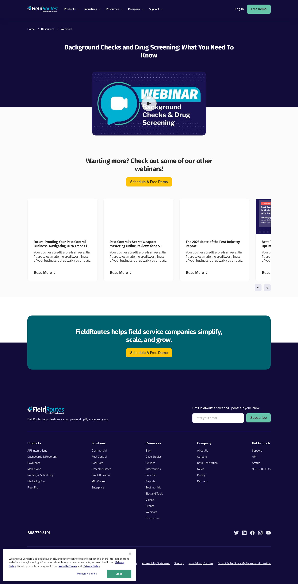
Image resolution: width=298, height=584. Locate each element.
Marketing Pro (36, 481)
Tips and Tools (154, 493)
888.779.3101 (39, 532)
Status (256, 462)
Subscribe (258, 418)
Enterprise (98, 487)
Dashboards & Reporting (42, 456)
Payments (33, 462)
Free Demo (258, 9)
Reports (150, 481)
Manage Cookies (87, 573)
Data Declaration (207, 462)
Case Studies (154, 456)
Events (150, 506)
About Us (202, 450)
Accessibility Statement (156, 563)
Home (31, 29)
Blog (148, 450)
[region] (69, 565)
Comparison (153, 518)
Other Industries (101, 469)
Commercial (99, 450)
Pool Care (97, 462)
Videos (150, 499)
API (254, 456)
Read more (43, 272)
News (200, 469)
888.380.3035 (261, 469)
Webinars (151, 512)
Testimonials (153, 487)
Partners (202, 481)
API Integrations (37, 450)
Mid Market (99, 481)
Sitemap (179, 563)
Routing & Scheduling (40, 475)
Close (119, 573)
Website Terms (68, 566)
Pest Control (99, 456)
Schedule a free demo (149, 182)
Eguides (150, 462)
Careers (202, 456)
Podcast (151, 475)
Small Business (101, 475)
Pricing (201, 475)
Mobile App (34, 469)
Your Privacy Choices (201, 563)
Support (257, 450)
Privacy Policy (91, 566)
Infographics (153, 469)
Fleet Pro (32, 487)
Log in (239, 9)
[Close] (130, 553)
